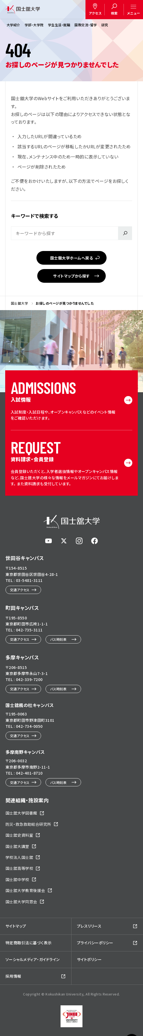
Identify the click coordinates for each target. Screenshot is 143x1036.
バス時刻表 (58, 639)
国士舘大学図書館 (21, 813)
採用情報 (13, 976)
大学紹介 (13, 24)
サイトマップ (15, 926)
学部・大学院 (34, 24)
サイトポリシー (89, 959)
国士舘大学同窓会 (21, 901)
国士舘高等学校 (19, 868)
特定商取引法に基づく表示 (28, 942)
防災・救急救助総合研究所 (28, 824)
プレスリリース (89, 926)
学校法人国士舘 (19, 857)
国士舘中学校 (17, 879)
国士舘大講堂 (17, 846)
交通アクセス (20, 589)
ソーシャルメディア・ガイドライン (32, 959)
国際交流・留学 (86, 24)
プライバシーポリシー (95, 942)
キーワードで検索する (35, 215)
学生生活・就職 (59, 24)
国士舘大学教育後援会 (25, 890)
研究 (104, 24)
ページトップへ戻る (132, 1008)
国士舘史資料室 (19, 835)
